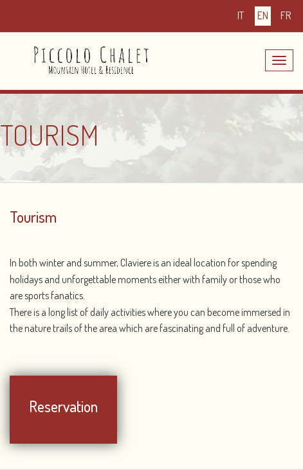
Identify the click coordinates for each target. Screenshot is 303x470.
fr (285, 15)
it (240, 15)
